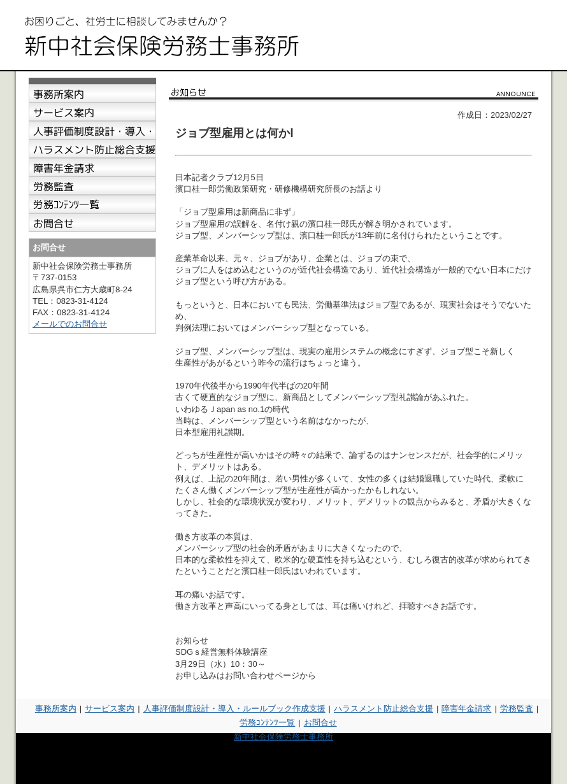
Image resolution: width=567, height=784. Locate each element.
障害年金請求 (466, 708)
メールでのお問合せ (69, 324)
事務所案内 (55, 708)
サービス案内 (109, 708)
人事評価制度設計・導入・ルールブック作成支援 (234, 708)
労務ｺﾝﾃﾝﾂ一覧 (267, 722)
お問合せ (320, 722)
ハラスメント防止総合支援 (383, 708)
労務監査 (516, 708)
